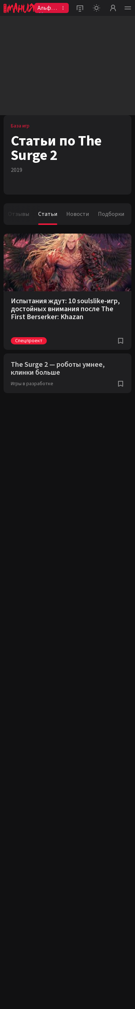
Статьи (47, 214)
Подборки (111, 214)
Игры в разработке (32, 383)
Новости (77, 214)
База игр (20, 126)
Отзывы (18, 214)
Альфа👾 (45, 8)
